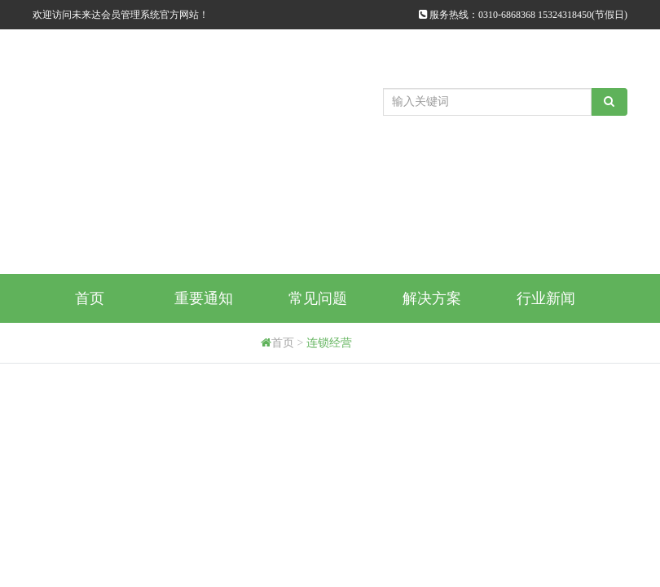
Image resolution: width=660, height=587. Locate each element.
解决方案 (432, 298)
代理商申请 (203, 347)
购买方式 (89, 347)
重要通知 (203, 298)
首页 (89, 298)
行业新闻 (546, 298)
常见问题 (317, 298)
